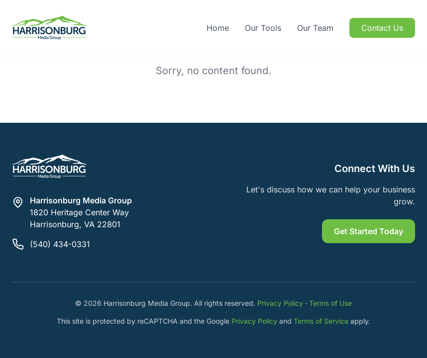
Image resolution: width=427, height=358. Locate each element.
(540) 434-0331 (60, 244)
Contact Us (382, 28)
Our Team (315, 28)
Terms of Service (321, 321)
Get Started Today (368, 231)
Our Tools (263, 28)
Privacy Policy (280, 303)
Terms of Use (330, 303)
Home (218, 28)
